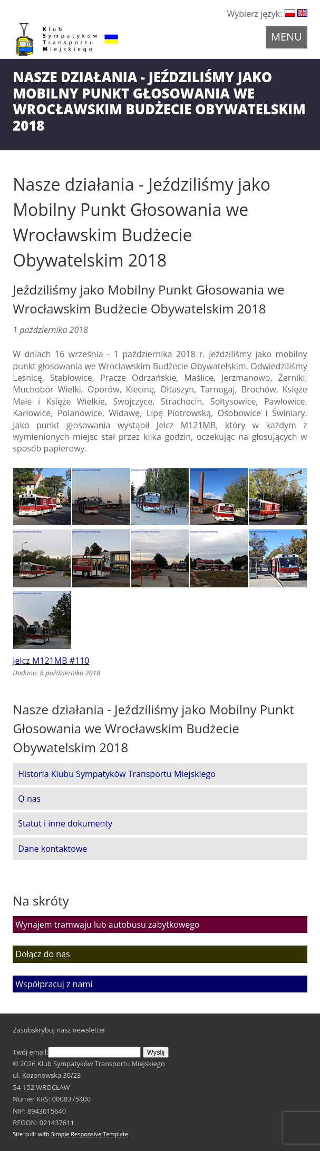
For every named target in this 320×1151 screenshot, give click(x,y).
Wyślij (155, 1052)
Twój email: (77, 1052)
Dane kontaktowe (52, 848)
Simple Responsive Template (90, 1134)
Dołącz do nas (42, 954)
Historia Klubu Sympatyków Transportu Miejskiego (117, 774)
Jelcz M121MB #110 (51, 660)
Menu (286, 36)
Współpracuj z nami (53, 984)
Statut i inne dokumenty (65, 823)
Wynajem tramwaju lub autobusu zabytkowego (107, 924)
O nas (29, 798)
